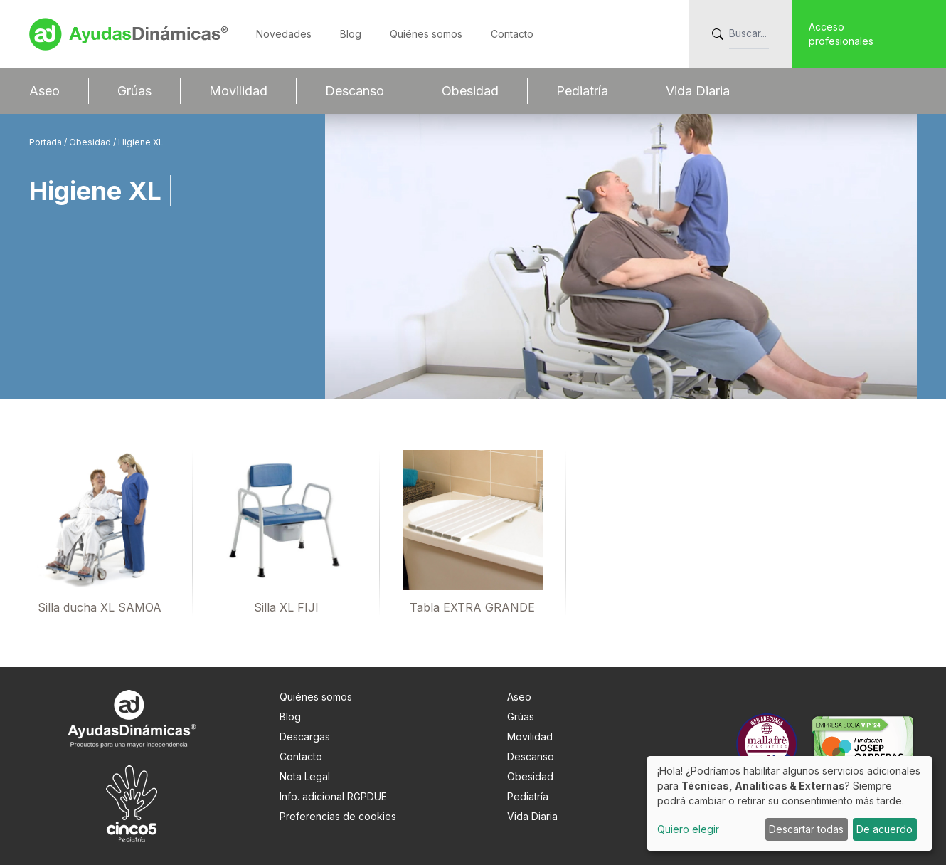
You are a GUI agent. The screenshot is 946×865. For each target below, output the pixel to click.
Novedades (284, 34)
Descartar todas (806, 829)
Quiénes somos (426, 34)
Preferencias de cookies (338, 816)
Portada (46, 142)
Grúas (134, 90)
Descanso (354, 90)
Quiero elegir (688, 829)
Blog (350, 34)
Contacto (512, 34)
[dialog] (789, 803)
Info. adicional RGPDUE (333, 796)
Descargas (305, 736)
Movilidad (238, 90)
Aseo (44, 90)
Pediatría (582, 90)
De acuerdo (884, 829)
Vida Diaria (698, 90)
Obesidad (470, 90)
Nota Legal (305, 776)
